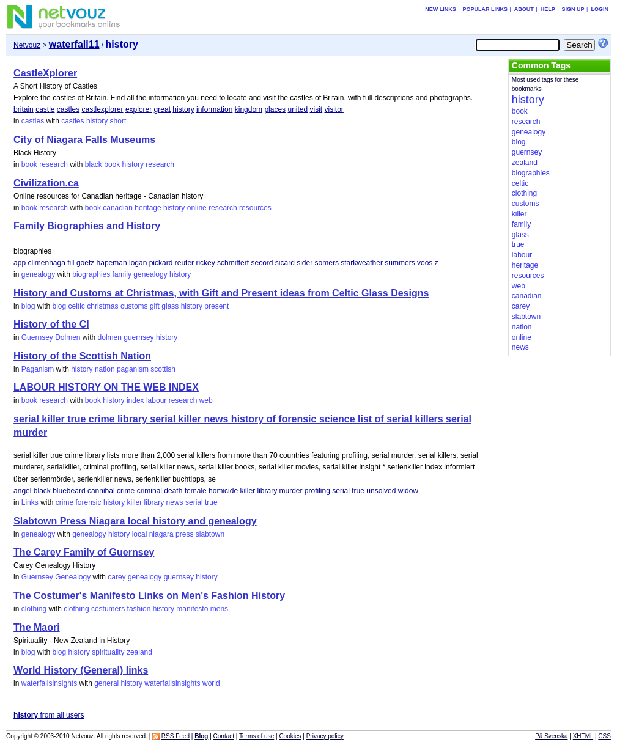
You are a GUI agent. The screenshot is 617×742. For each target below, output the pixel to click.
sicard (285, 263)
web (206, 400)
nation (105, 369)
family (122, 274)
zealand (139, 652)
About (524, 9)
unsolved (381, 491)
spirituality (108, 652)
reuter (184, 263)
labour (156, 400)
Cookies (290, 736)
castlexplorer (103, 109)
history (183, 109)
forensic (89, 502)
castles (68, 109)
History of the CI (51, 324)
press (184, 534)
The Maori (36, 627)
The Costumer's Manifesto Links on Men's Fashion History (149, 595)
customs (134, 306)
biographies (91, 274)
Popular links (485, 9)
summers (400, 263)
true (358, 491)
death (173, 491)
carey (116, 577)
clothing (33, 608)
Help (548, 9)
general (106, 683)
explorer (138, 109)
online (197, 208)
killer (247, 491)
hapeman (112, 263)
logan (138, 263)
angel (22, 491)
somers (327, 263)
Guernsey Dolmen (51, 337)
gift (155, 306)
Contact (223, 736)
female (196, 491)
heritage (148, 208)
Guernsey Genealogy (56, 577)
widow (408, 491)
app (19, 263)
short (118, 121)
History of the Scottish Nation (82, 356)
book (112, 164)
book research (44, 164)
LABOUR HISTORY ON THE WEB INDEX (106, 387)
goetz (85, 263)
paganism (133, 369)
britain (23, 109)
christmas (102, 306)
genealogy (38, 274)
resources (255, 208)
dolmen (110, 337)
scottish (162, 369)
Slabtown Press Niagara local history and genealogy (134, 521)
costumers (108, 608)
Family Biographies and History (86, 226)
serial (341, 491)
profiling (317, 491)
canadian (118, 208)
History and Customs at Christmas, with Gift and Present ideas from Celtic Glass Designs (221, 293)
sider (304, 263)
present (216, 306)
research (160, 164)
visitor (334, 109)
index (135, 400)
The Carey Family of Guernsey (83, 552)
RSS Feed (175, 736)
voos (424, 263)
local (139, 534)
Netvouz (26, 45)
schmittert (233, 263)
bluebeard (69, 491)
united (297, 109)
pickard (161, 263)
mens (219, 608)
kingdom (248, 109)
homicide (223, 491)
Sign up (573, 9)
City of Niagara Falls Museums (84, 139)
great (162, 109)
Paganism (37, 369)
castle (44, 109)
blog (28, 306)
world (211, 683)
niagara (161, 534)
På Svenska (551, 736)
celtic (76, 306)
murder (290, 491)
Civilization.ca (46, 183)
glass (170, 306)
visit (316, 109)
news (174, 502)
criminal (149, 491)
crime (126, 491)
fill (70, 263)
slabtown (210, 534)
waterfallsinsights (49, 683)
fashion (139, 608)
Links (30, 502)
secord (262, 263)
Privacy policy (325, 736)
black (93, 164)
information (214, 109)
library (267, 491)
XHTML (583, 736)
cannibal (101, 491)
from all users (48, 715)
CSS (604, 736)
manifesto (192, 608)
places (275, 109)
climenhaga (46, 263)
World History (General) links (80, 670)
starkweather (362, 263)
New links (440, 9)
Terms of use (256, 736)
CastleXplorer (45, 73)
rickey (205, 263)
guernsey (138, 337)
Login (599, 9)
